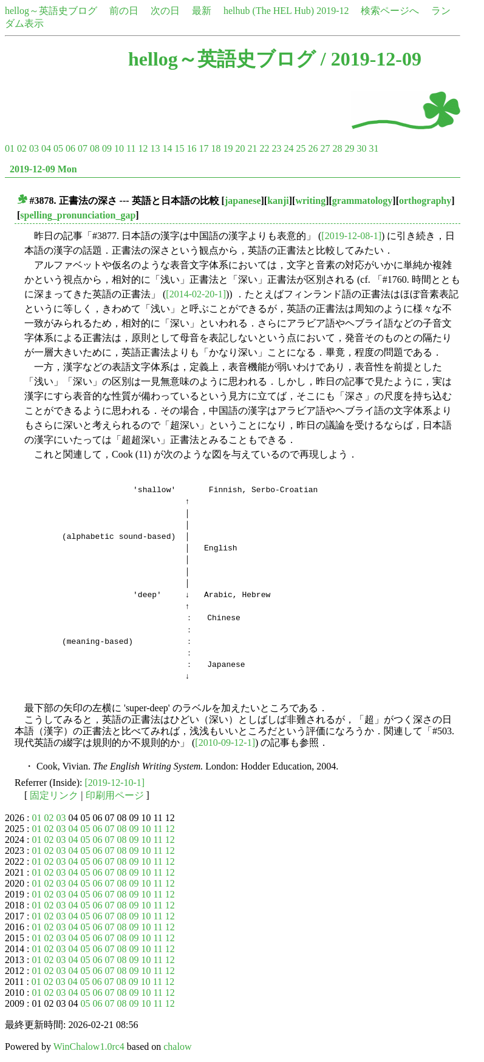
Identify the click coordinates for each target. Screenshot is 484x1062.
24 (288, 148)
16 (191, 148)
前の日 (123, 10)
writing (310, 200)
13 (155, 148)
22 (264, 148)
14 (167, 148)
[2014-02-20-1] (196, 294)
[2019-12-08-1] (351, 236)
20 (240, 148)
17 (203, 148)
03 (34, 148)
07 (82, 148)
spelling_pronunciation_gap (77, 215)
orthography (425, 200)
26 (313, 148)
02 (22, 148)
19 (228, 148)
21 (252, 148)
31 (373, 148)
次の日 (165, 10)
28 (337, 148)
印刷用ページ (115, 795)
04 (46, 148)
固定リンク (54, 795)
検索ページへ (390, 10)
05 (58, 148)
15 (179, 148)
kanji (278, 200)
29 (349, 148)
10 (119, 148)
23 (276, 148)
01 (10, 148)
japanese (243, 200)
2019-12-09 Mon (43, 169)
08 (95, 148)
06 (70, 148)
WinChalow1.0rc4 (88, 1046)
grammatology (362, 200)
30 (361, 148)
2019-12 (332, 10)
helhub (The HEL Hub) (268, 10)
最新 (201, 10)
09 (107, 148)
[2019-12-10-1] (115, 782)
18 (215, 148)
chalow (177, 1046)
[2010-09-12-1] (225, 742)
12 (143, 148)
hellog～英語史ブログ (51, 10)
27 (325, 148)
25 (300, 148)
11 (130, 148)
